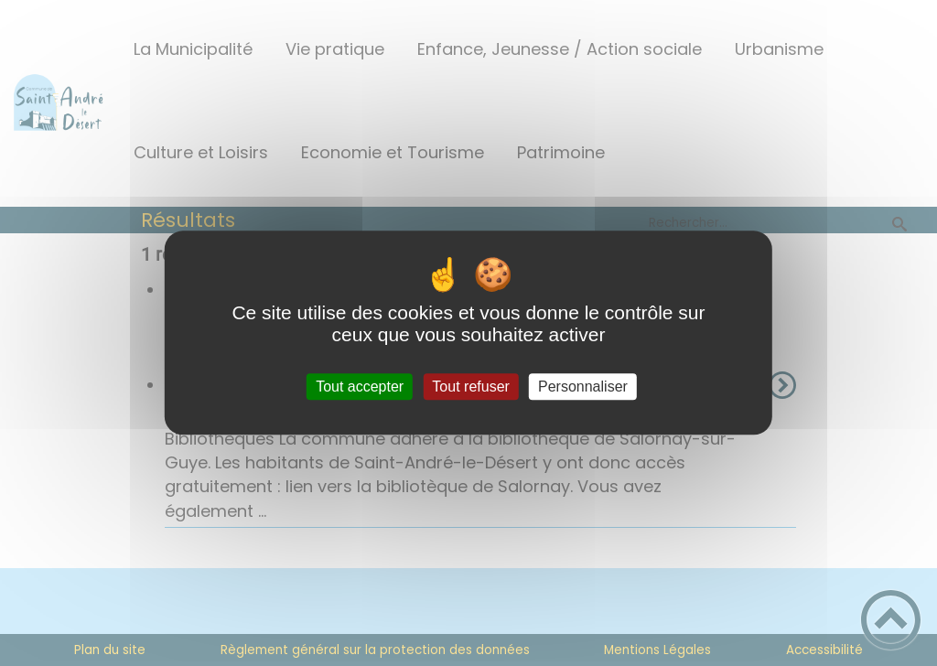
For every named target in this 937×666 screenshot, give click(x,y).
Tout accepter (360, 386)
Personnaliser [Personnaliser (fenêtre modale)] (583, 386)
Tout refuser (470, 386)
